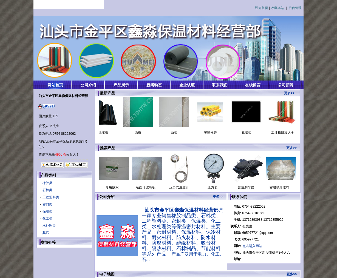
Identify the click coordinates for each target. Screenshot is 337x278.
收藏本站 (277, 8)
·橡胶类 (47, 183)
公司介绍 (88, 85)
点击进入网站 (252, 246)
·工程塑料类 (50, 197)
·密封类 (47, 204)
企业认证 (187, 85)
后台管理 (295, 8)
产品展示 (121, 85)
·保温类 (47, 211)
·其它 (45, 233)
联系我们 (220, 85)
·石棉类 (47, 190)
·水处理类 (49, 226)
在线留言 (252, 85)
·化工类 (47, 218)
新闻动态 (154, 85)
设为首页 (261, 8)
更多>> (289, 93)
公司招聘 (285, 85)
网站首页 (55, 85)
